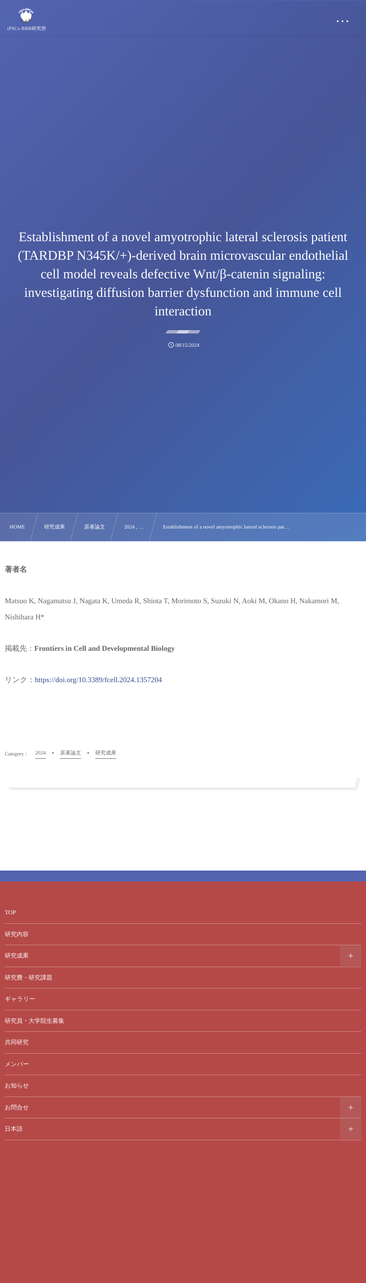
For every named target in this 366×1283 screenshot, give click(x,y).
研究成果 (17, 955)
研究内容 (17, 934)
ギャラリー (20, 999)
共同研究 (17, 1042)
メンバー (17, 1064)
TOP (10, 912)
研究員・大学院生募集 (34, 1021)
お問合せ (17, 1107)
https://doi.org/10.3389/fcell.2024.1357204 (98, 680)
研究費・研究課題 (28, 977)
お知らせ (17, 1085)
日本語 (14, 1129)
